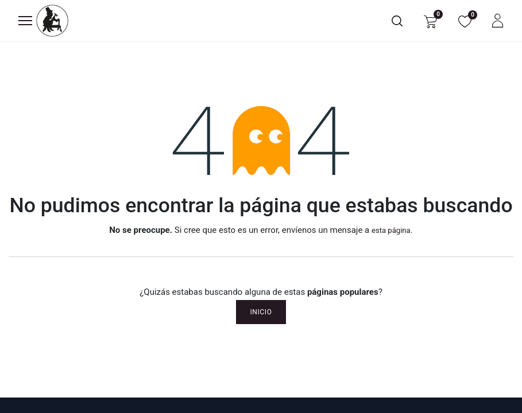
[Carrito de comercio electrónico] (430, 21)
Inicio (261, 312)
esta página (391, 230)
